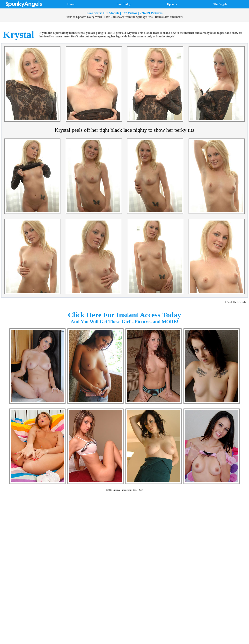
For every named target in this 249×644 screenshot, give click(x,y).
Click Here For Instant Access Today (124, 315)
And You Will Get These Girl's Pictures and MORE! (124, 321)
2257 (141, 490)
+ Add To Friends (235, 302)
